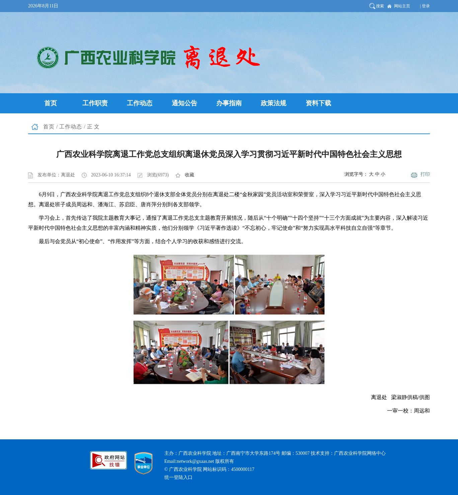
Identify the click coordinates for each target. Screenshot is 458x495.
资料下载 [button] (318, 103)
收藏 (189, 174)
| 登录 (425, 6)
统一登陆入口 (178, 477)
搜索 (380, 6)
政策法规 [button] (273, 103)
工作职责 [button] (95, 103)
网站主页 (402, 6)
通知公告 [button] (184, 103)
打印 (425, 174)
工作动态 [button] (139, 103)
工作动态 (70, 126)
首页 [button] (50, 103)
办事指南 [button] (229, 103)
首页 (49, 126)
